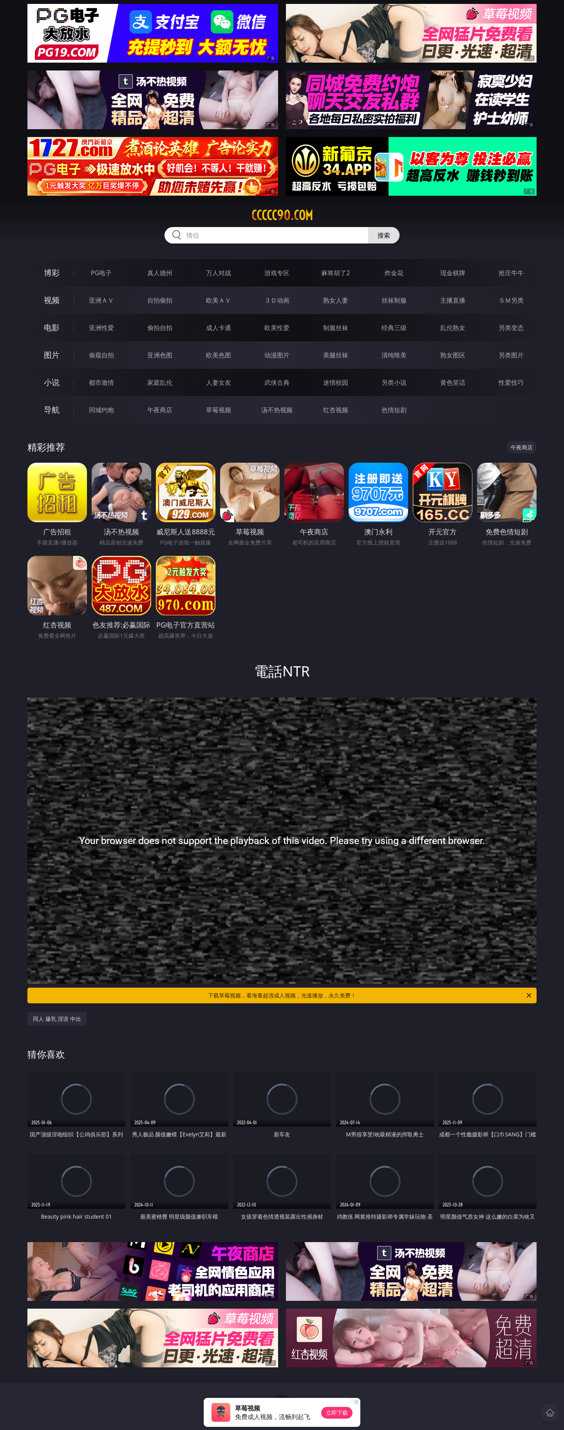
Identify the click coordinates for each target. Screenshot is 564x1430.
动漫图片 (276, 355)
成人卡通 (218, 327)
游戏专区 (276, 273)
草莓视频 (218, 410)
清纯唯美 (394, 355)
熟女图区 (452, 355)
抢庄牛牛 (511, 273)
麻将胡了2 (335, 273)
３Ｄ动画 (276, 300)
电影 (52, 327)
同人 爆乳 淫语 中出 (57, 1018)
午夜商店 (159, 410)
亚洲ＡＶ (101, 300)
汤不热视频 (277, 410)
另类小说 (394, 382)
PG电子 (101, 273)
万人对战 (218, 273)
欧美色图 (218, 355)
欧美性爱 (276, 327)
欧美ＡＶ (218, 300)
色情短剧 (394, 410)
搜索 (384, 235)
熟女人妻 (335, 300)
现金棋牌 (452, 273)
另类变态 (511, 327)
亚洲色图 (159, 355)
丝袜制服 (394, 300)
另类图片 (511, 355)
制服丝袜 (335, 327)
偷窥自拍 (101, 355)
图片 (52, 355)
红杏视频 (335, 410)
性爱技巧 (511, 382)
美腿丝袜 (335, 355)
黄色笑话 (452, 382)
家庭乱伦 (159, 382)
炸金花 (394, 273)
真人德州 (159, 273)
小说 (52, 382)
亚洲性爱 (101, 327)
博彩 (52, 272)
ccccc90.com (282, 215)
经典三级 (394, 327)
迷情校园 (335, 382)
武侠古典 (276, 382)
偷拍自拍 (159, 327)
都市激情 (101, 382)
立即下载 (337, 1412)
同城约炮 (101, 410)
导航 (52, 409)
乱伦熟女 (452, 327)
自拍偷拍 (159, 300)
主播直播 (452, 300)
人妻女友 (218, 382)
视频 (52, 300)
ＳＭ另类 (511, 300)
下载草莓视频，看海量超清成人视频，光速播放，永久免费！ (370, 995)
